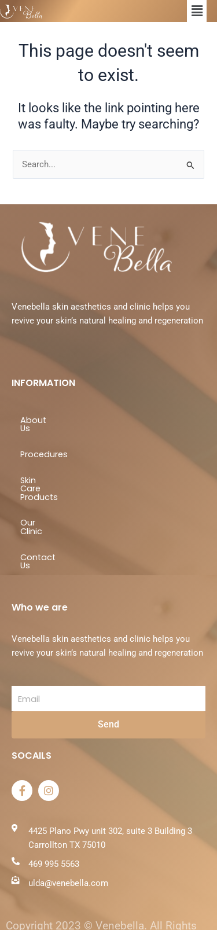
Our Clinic (40, 497)
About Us (39, 420)
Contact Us (44, 524)
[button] (196, 11)
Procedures (44, 446)
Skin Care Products (59, 471)
